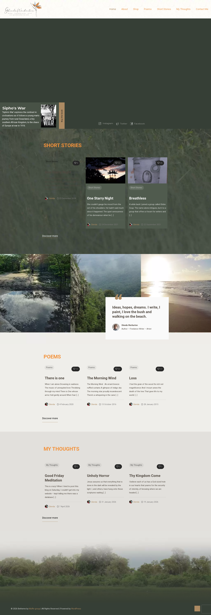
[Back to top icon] (197, 608)
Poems (49, 367)
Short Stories (52, 161)
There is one (54, 378)
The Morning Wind (101, 378)
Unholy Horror (98, 476)
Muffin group (34, 608)
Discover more (50, 235)
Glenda (52, 198)
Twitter (123, 123)
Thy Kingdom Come (144, 476)
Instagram (108, 123)
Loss (133, 378)
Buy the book (62, 116)
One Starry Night (58, 172)
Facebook (139, 123)
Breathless (137, 198)
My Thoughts (52, 465)
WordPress (76, 608)
